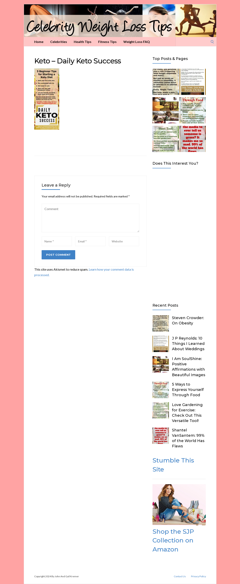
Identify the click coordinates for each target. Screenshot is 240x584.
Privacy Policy (198, 576)
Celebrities (58, 42)
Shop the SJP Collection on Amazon (173, 540)
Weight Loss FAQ (136, 42)
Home (38, 42)
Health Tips (82, 42)
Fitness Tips (107, 42)
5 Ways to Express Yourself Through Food (188, 389)
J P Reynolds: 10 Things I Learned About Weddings (188, 343)
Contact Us (180, 576)
